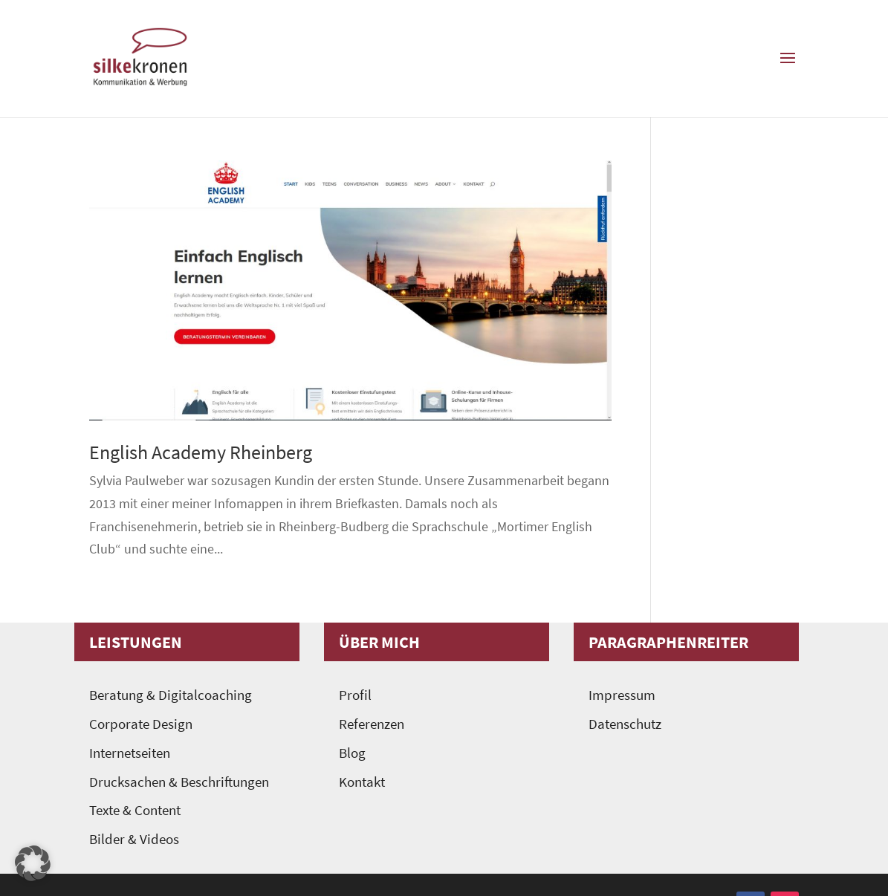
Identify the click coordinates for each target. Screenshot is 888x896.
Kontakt (362, 782)
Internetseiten (129, 753)
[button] (32, 863)
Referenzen (371, 724)
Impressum (622, 695)
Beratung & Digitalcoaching (170, 695)
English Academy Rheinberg (200, 452)
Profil (355, 695)
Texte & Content (135, 810)
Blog (352, 753)
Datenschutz (625, 724)
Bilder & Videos (134, 839)
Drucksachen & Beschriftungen (179, 782)
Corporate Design (140, 724)
